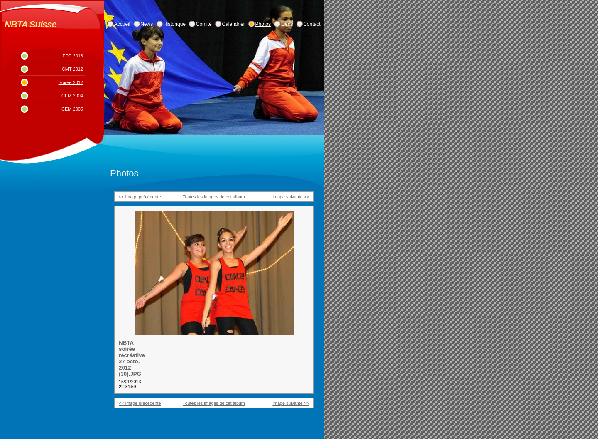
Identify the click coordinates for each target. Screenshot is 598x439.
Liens (287, 24)
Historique (174, 24)
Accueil (122, 24)
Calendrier (233, 24)
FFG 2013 (72, 55)
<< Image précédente (140, 196)
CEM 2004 (72, 95)
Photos (263, 24)
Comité (204, 24)
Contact (311, 24)
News (146, 24)
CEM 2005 (72, 109)
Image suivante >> (290, 196)
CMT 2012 (72, 69)
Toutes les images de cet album (214, 196)
